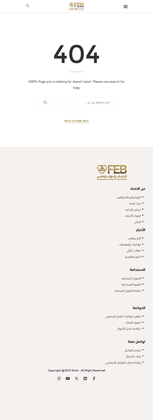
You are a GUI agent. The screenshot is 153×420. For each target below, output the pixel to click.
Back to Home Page (76, 120)
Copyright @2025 (60, 370)
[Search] (28, 6)
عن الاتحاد (137, 188)
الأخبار (140, 229)
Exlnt (75, 370)
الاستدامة (137, 269)
